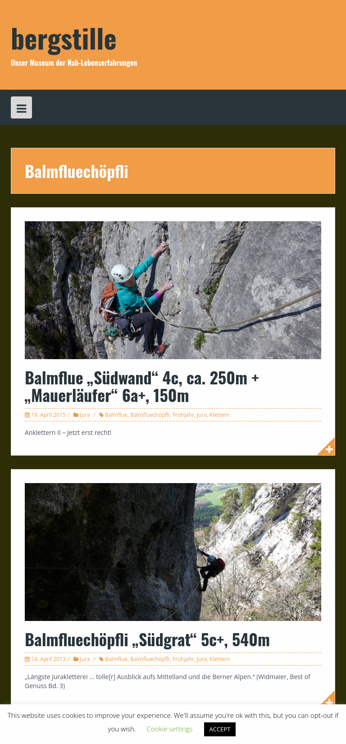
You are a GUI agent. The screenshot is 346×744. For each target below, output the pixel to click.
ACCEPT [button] (220, 729)
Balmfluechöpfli (150, 415)
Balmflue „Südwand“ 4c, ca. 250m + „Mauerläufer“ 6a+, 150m (142, 386)
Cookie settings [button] (170, 728)
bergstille (64, 37)
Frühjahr (183, 415)
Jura (85, 415)
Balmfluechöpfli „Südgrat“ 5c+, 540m (147, 639)
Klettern (219, 415)
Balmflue (116, 415)
